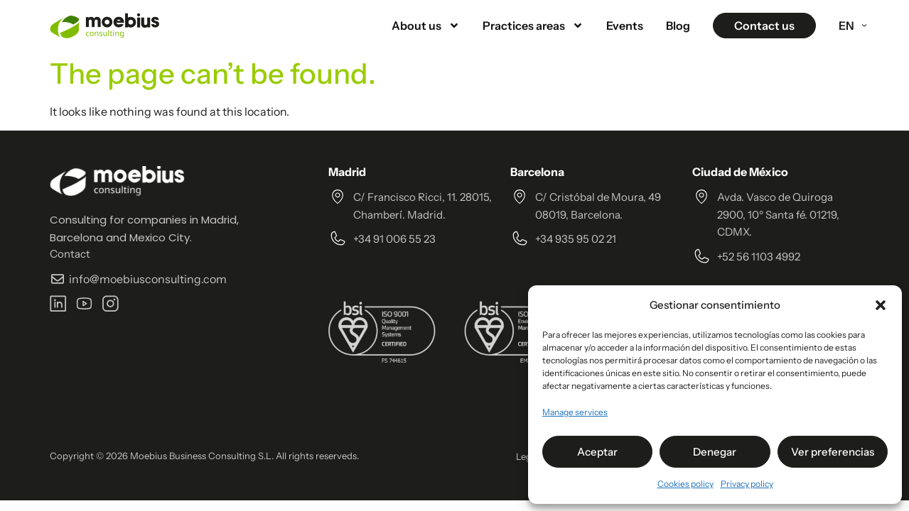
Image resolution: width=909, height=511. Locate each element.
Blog (678, 25)
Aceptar (597, 451)
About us (426, 25)
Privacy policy (747, 483)
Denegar (714, 451)
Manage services (575, 412)
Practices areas (533, 25)
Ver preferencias (832, 451)
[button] (880, 305)
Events (624, 25)
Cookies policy (685, 483)
